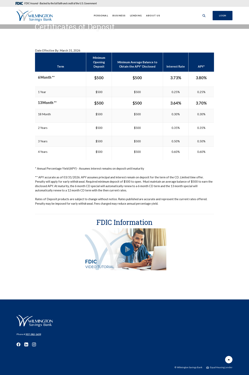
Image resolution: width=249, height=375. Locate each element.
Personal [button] (101, 15)
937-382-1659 (33, 334)
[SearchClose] (204, 15)
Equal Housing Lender (221, 367)
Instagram (34, 344)
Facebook (18, 344)
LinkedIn (26, 344)
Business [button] (119, 15)
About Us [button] (153, 15)
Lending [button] (136, 15)
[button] (124, 249)
